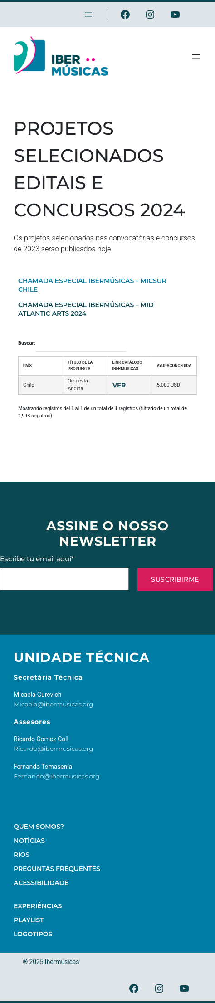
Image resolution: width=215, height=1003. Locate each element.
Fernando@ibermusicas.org (57, 776)
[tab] (96, 285)
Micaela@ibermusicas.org (53, 704)
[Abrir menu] (196, 56)
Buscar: (72, 344)
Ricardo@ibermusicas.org (53, 748)
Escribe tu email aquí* (64, 572)
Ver (119, 385)
